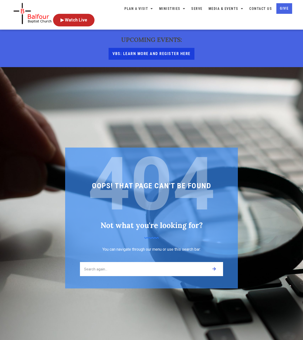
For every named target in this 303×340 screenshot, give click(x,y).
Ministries (172, 8)
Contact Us (260, 9)
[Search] (214, 269)
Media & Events (226, 8)
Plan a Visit (138, 8)
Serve (197, 9)
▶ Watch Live (73, 19)
